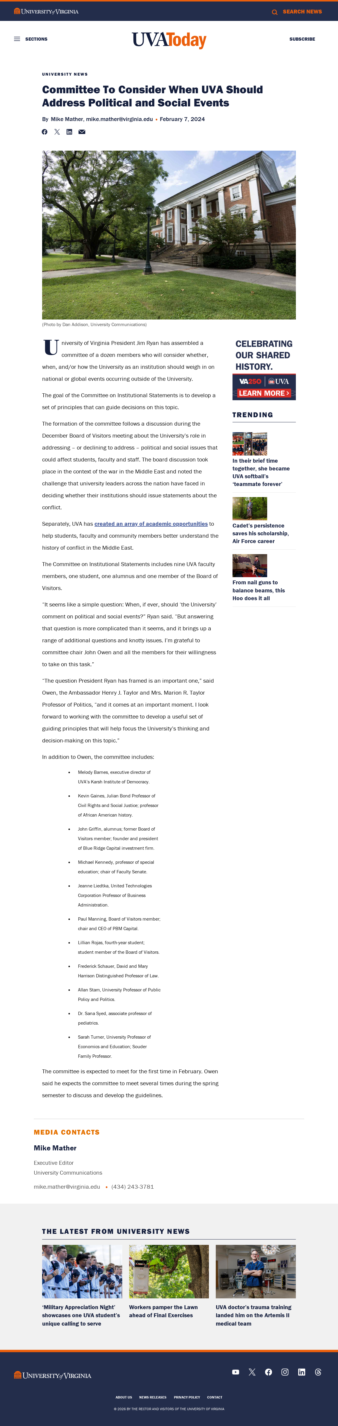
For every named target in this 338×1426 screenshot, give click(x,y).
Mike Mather (55, 1148)
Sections (36, 39)
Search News (302, 11)
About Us (124, 1397)
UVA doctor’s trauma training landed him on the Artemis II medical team (253, 1315)
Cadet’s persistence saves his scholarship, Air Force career (261, 533)
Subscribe (302, 39)
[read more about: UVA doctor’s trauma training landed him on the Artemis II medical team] (256, 1271)
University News (65, 74)
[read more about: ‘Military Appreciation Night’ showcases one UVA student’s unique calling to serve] (82, 1271)
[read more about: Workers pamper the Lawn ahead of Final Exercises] (169, 1271)
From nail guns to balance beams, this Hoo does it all (259, 589)
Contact (214, 1397)
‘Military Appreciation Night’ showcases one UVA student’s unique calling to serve (81, 1315)
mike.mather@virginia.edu (119, 119)
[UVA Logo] (52, 1375)
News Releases (152, 1397)
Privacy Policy (187, 1397)
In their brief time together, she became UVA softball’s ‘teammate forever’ (261, 472)
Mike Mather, (68, 119)
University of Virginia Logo (46, 11)
